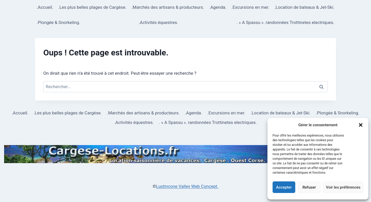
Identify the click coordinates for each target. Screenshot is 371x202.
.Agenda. (217, 7)
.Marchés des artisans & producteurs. (167, 7)
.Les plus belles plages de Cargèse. (92, 7)
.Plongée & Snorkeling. (58, 22)
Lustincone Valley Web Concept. (187, 186)
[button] (360, 125)
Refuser (309, 187)
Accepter (284, 187)
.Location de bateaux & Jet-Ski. (304, 7)
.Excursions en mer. (250, 7)
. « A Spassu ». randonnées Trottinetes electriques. (285, 22)
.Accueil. (45, 7)
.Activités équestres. (158, 22)
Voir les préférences (343, 187)
